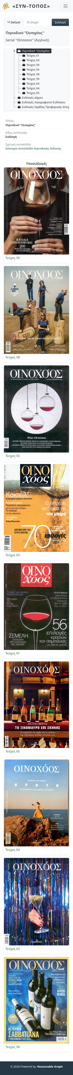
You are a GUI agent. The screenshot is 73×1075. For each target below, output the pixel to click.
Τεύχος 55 (12, 456)
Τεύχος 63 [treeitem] (30, 83)
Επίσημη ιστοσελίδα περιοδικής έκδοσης (33, 148)
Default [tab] (13, 22)
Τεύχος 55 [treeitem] (30, 69)
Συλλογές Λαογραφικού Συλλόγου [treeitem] (41, 102)
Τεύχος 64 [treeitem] (30, 88)
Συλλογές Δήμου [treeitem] (30, 97)
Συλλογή (60, 22)
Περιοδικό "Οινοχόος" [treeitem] (34, 51)
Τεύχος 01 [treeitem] (30, 55)
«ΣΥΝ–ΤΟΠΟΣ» (31, 6)
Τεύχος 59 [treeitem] (30, 79)
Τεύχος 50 (12, 1047)
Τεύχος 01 (12, 653)
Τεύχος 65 (12, 751)
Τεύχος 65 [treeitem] (30, 93)
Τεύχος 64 (12, 850)
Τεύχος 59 (12, 258)
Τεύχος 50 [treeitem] (30, 65)
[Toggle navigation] (65, 6)
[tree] (38, 74)
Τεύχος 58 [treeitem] (30, 74)
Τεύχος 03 (12, 555)
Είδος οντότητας (16, 132)
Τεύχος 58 (12, 357)
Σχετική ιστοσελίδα (18, 144)
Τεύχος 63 (12, 949)
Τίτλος (9, 121)
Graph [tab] (33, 22)
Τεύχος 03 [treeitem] (30, 60)
